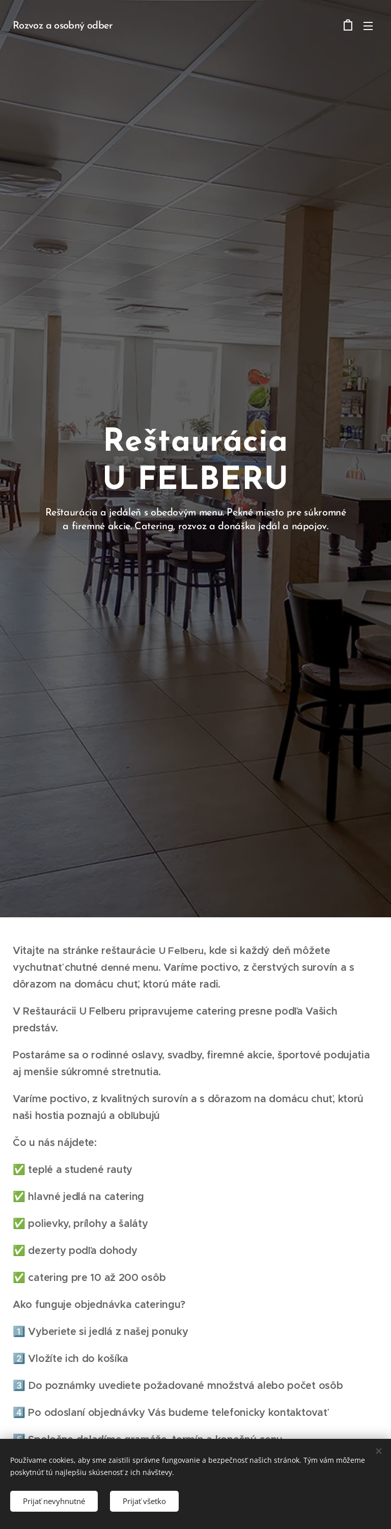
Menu (368, 25)
